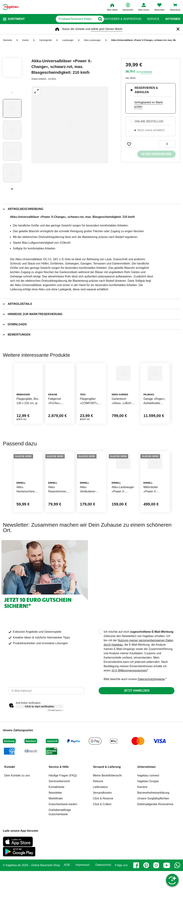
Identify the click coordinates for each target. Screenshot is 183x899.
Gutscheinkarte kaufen (63, 838)
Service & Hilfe (59, 801)
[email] (46, 725)
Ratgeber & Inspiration (122, 19)
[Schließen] (178, 29)
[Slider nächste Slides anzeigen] (12, 187)
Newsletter (55, 827)
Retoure (98, 815)
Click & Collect (102, 838)
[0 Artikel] (167, 144)
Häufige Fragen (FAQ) (63, 809)
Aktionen (172, 19)
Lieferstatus (100, 821)
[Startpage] (10, 7)
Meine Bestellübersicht (107, 809)
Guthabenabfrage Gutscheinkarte (60, 846)
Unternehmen (146, 801)
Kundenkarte (146, 72)
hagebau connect (148, 809)
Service (153, 19)
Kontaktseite (56, 821)
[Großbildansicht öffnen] (69, 124)
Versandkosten (102, 827)
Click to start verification (39, 740)
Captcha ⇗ (55, 745)
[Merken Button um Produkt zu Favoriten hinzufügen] (129, 144)
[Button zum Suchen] (97, 19)
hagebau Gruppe (148, 815)
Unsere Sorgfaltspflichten (153, 832)
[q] (60, 19)
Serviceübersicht (59, 815)
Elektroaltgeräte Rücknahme (155, 838)
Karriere (142, 821)
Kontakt (9, 801)
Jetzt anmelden (136, 725)
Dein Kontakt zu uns (17, 809)
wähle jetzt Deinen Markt (106, 29)
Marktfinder (56, 832)
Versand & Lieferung (107, 801)
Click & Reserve (103, 832)
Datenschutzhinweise (151, 713)
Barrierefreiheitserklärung (153, 827)
